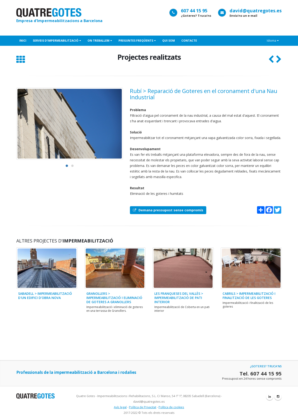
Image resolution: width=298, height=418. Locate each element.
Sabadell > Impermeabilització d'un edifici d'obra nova (45, 295)
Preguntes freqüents (137, 41)
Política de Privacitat (142, 407)
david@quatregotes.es (256, 10)
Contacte (189, 41)
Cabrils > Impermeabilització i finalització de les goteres (249, 295)
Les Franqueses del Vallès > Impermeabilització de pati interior (178, 297)
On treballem (100, 41)
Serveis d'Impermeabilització (57, 41)
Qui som (168, 41)
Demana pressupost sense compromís (168, 210)
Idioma (273, 41)
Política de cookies (171, 407)
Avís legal (120, 407)
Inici (22, 41)
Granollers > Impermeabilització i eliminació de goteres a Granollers (114, 297)
